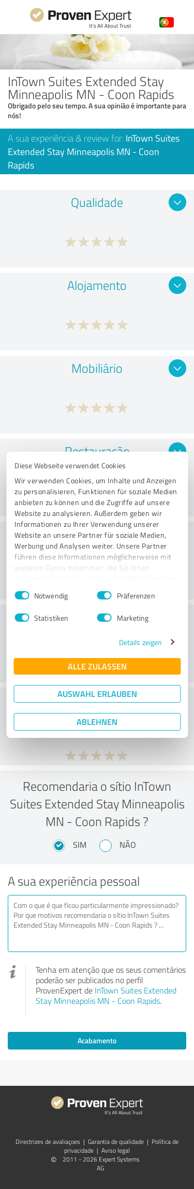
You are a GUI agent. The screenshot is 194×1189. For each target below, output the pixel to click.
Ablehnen (97, 722)
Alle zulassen (97, 666)
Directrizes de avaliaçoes (48, 1141)
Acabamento (97, 1040)
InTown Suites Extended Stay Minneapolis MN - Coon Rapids (106, 995)
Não (128, 844)
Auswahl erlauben (97, 694)
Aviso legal (115, 1150)
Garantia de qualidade (116, 1141)
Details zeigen (140, 642)
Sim (79, 844)
